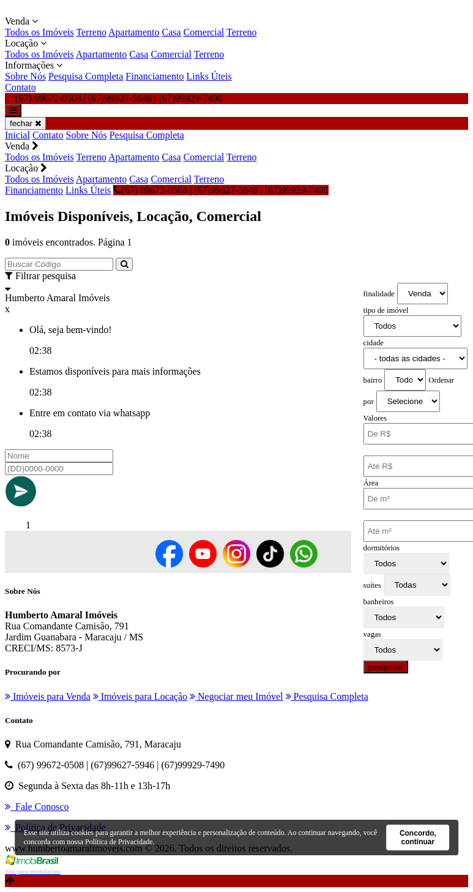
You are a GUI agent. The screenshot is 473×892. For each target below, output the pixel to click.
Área (371, 483)
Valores (375, 418)
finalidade (379, 294)
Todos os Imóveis (39, 32)
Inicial (17, 135)
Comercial (204, 32)
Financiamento (154, 76)
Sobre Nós (25, 76)
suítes (372, 585)
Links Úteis (208, 76)
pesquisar (386, 667)
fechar (25, 123)
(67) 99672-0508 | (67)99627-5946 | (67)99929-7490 (220, 190)
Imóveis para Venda (48, 696)
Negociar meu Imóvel (236, 696)
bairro (372, 380)
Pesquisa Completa (85, 76)
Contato (20, 87)
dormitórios (381, 548)
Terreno (91, 32)
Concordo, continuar (418, 837)
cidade (373, 343)
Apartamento (134, 32)
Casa (171, 32)
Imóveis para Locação (140, 696)
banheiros (378, 602)
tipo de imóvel (386, 310)
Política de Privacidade (119, 842)
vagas (372, 634)
